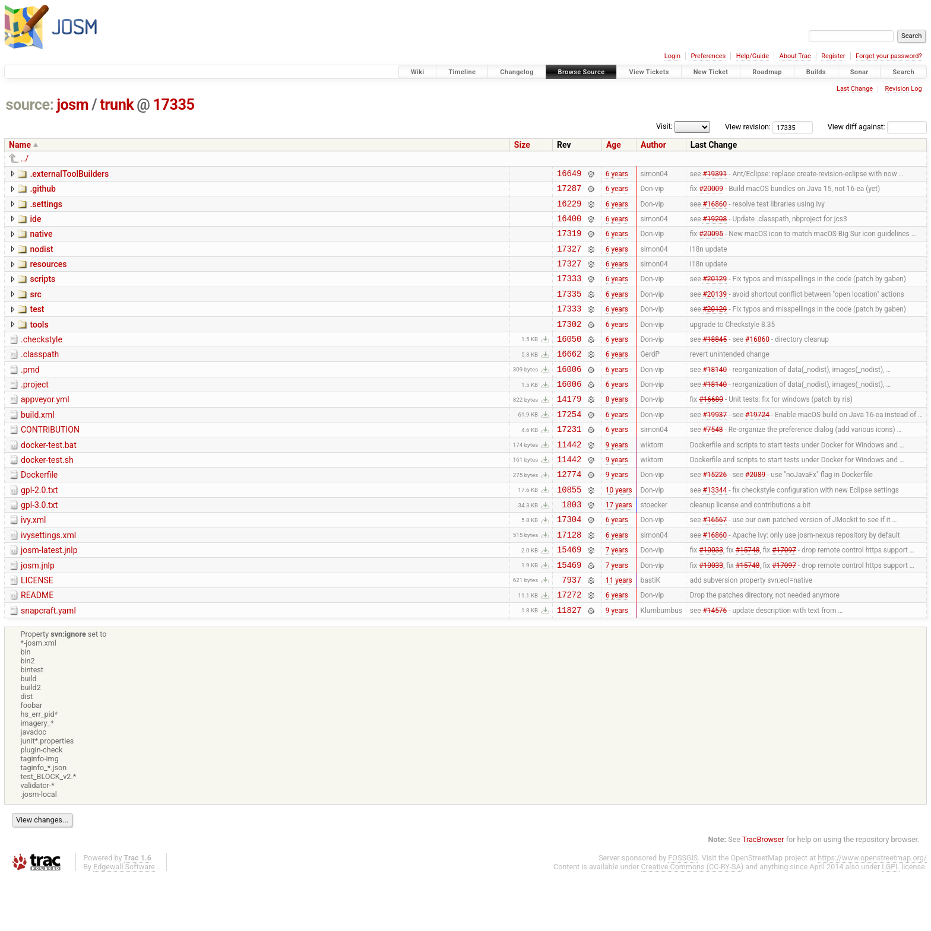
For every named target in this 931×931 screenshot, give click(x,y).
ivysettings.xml (48, 578)
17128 (569, 578)
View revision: (748, 126)
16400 (569, 225)
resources (48, 274)
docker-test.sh (47, 493)
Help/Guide (752, 56)
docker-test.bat (49, 477)
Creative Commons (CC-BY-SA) (692, 920)
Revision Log (903, 89)
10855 (569, 528)
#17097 (784, 596)
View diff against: (877, 126)
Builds (816, 72)
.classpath (40, 375)
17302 (569, 343)
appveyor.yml (45, 426)
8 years (617, 427)
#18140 (714, 393)
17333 (569, 292)
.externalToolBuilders (69, 174)
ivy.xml (33, 560)
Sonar (859, 72)
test (37, 325)
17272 (569, 646)
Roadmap (767, 72)
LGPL (891, 920)
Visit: (664, 126)
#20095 (711, 242)
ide (35, 224)
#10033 (711, 596)
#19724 (757, 444)
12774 (569, 511)
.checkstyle (41, 359)
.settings (46, 207)
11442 (569, 478)
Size (522, 145)
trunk (117, 104)
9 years (617, 478)
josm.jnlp (38, 612)
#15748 (748, 596)
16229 (569, 208)
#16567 (714, 562)
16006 (569, 393)
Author (653, 145)
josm (72, 104)
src (35, 308)
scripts (42, 291)
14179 (569, 427)
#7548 (712, 461)
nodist (41, 258)
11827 (569, 663)
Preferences (708, 56)
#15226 (714, 511)
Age (613, 145)
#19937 (714, 444)
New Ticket (711, 72)
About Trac (795, 56)
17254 (569, 444)
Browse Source (581, 72)
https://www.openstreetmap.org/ (872, 911)
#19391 (714, 174)
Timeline (462, 72)
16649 (569, 174)
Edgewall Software (124, 920)
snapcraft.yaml (48, 662)
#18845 (714, 359)
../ (24, 158)
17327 (569, 259)
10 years (619, 528)
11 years (619, 629)
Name (20, 145)
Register (833, 56)
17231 (569, 460)
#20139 (714, 309)
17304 (569, 561)
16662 (569, 376)
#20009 (711, 192)
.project (35, 409)
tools (39, 342)
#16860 (714, 208)
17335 (174, 104)
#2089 (755, 511)
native (41, 241)
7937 (571, 629)
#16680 (711, 427)
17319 (569, 241)
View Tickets (649, 72)
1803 (571, 545)
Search (903, 72)
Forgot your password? (889, 56)
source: (30, 104)
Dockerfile (39, 510)
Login (672, 56)
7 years (617, 596)
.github (43, 190)
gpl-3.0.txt (39, 544)
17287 (569, 191)
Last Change (855, 89)
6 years (617, 174)
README (37, 645)
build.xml (38, 443)
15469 (569, 595)
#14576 (714, 663)
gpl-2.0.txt (39, 527)
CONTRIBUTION (50, 460)
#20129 (714, 292)
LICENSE (37, 628)
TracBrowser (763, 892)
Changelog (516, 72)
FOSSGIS (683, 911)
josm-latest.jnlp (49, 594)
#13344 (714, 528)
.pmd (30, 393)
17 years (619, 545)
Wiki (418, 72)
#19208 (714, 225)
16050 (569, 360)
